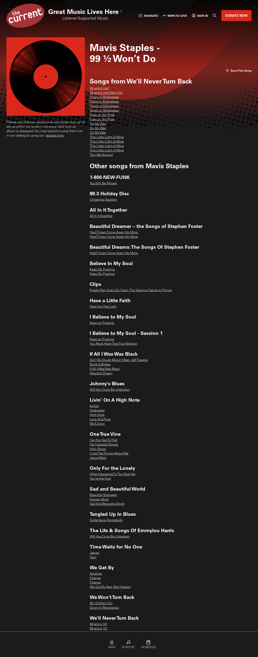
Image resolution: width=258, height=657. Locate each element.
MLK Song (97, 424)
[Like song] (239, 70)
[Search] (214, 15)
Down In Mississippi (104, 608)
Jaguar (94, 553)
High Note (97, 415)
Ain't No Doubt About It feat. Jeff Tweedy (119, 360)
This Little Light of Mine (107, 137)
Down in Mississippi (104, 97)
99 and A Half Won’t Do (106, 93)
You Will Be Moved (103, 183)
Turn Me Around (101, 155)
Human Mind (99, 499)
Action (94, 406)
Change (95, 578)
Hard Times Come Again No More (114, 232)
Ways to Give (175, 16)
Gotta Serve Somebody (106, 520)
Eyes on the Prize (102, 115)
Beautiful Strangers (103, 495)
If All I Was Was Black (105, 369)
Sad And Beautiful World (107, 504)
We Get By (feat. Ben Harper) (110, 587)
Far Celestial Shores (104, 444)
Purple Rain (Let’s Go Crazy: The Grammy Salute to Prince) (131, 290)
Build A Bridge (100, 364)
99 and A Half (99, 88)
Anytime (96, 574)
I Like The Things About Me (109, 453)
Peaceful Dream (101, 373)
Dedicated (97, 410)
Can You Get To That (103, 440)
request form (55, 135)
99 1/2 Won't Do (101, 603)
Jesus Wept (98, 458)
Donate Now (236, 15)
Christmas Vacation (103, 200)
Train (93, 557)
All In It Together (101, 216)
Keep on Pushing (102, 323)
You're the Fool (100, 478)
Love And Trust (100, 419)
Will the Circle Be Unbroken (110, 390)
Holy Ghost (98, 449)
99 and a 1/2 (98, 624)
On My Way (98, 124)
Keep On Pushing (102, 269)
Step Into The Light (103, 306)
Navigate (148, 16)
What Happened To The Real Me (112, 474)
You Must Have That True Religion (113, 344)
